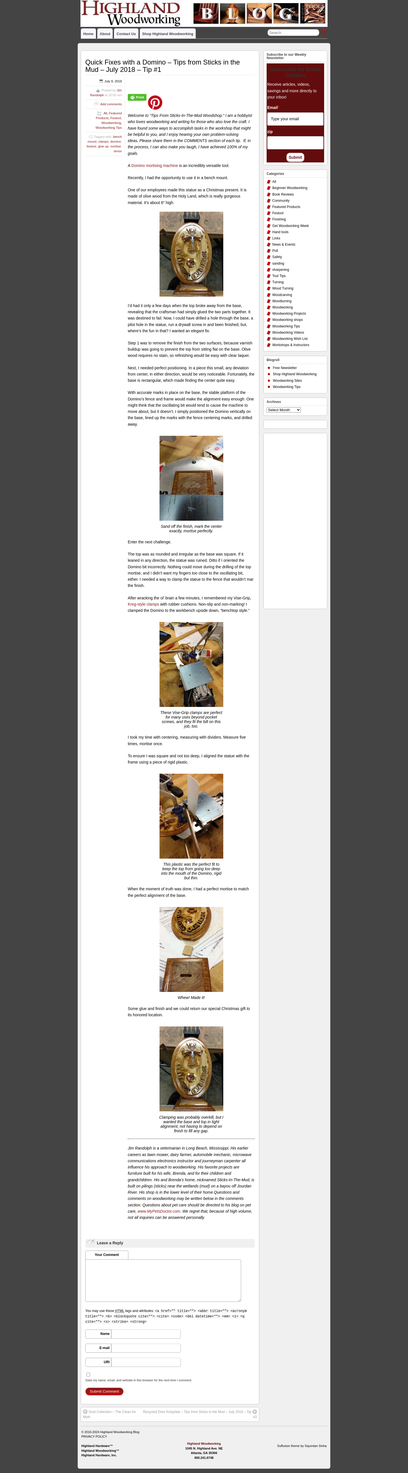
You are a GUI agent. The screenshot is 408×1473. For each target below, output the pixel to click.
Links (276, 238)
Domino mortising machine (154, 165)
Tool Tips (279, 276)
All (105, 113)
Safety (277, 257)
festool (91, 146)
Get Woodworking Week (290, 226)
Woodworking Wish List (290, 339)
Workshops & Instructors (290, 345)
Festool (115, 118)
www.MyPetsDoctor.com (159, 1211)
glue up (103, 146)
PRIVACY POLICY (94, 1436)
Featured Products (286, 207)
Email (273, 107)
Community (281, 201)
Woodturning (282, 301)
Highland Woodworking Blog (119, 1432)
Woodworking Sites (287, 381)
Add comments (111, 104)
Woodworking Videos (288, 333)
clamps (103, 141)
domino (115, 141)
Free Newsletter (285, 368)
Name (105, 1334)
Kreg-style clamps (143, 604)
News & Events (283, 244)
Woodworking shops (287, 320)
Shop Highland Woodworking (167, 34)
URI (107, 1362)
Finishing (279, 219)
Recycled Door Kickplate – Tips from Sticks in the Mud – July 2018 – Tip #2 (200, 1414)
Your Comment (107, 1255)
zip (270, 131)
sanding (278, 263)
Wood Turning (283, 288)
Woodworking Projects (289, 314)
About (105, 34)
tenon (118, 151)
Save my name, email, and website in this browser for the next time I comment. (138, 1380)
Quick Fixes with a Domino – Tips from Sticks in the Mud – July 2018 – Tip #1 (162, 65)
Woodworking (111, 123)
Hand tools (280, 232)
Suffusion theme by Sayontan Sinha (302, 1446)
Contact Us (126, 34)
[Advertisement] (289, 519)
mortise (115, 146)
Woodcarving (282, 295)
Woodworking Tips (108, 127)
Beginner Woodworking (289, 188)
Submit (295, 157)
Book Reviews (283, 194)
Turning (278, 282)
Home (88, 34)
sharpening (280, 270)
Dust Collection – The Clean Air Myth (109, 1414)
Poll (275, 251)
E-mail (104, 1348)
